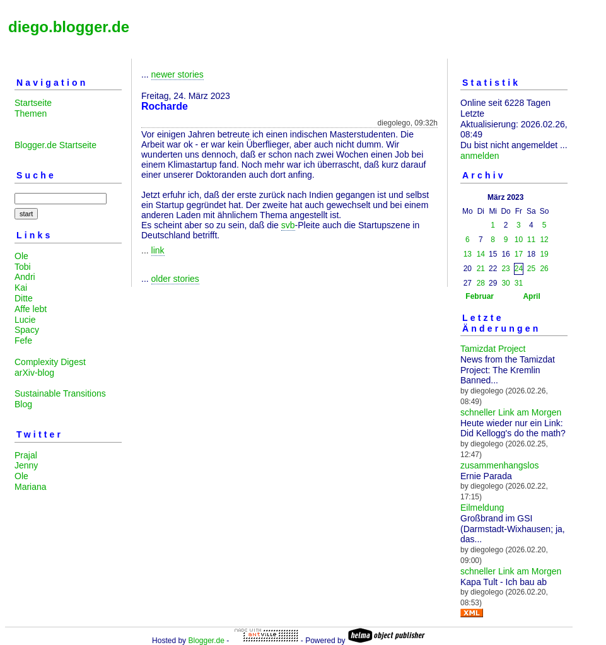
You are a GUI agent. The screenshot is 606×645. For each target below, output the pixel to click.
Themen (31, 113)
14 (481, 254)
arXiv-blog (34, 373)
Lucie (25, 320)
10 (519, 239)
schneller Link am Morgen (510, 412)
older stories (175, 279)
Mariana (31, 487)
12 (544, 239)
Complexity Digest (50, 362)
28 (481, 283)
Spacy (27, 330)
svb (288, 225)
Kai (21, 287)
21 (481, 268)
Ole (21, 256)
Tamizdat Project (492, 349)
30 (505, 283)
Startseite (33, 103)
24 (519, 268)
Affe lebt (31, 309)
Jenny (26, 465)
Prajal (26, 455)
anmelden (479, 156)
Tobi (23, 267)
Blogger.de (206, 640)
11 (531, 239)
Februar (479, 296)
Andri (25, 277)
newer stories (177, 74)
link (158, 250)
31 (519, 283)
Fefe (23, 340)
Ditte (24, 298)
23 (505, 268)
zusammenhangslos (499, 465)
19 (544, 254)
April (531, 296)
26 (544, 268)
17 (519, 254)
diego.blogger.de (68, 26)
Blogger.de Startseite (55, 145)
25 (531, 268)
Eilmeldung (482, 508)
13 (467, 254)
